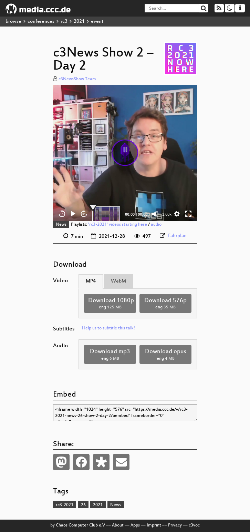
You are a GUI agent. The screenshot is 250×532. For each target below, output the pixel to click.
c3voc (194, 525)
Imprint (154, 525)
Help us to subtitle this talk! (108, 328)
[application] (125, 153)
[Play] (73, 214)
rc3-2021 (64, 505)
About (118, 525)
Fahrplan (177, 236)
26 (83, 505)
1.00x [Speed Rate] (166, 214)
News (61, 224)
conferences (41, 21)
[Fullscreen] (188, 214)
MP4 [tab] (91, 281)
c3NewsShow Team (77, 79)
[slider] (106, 214)
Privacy (175, 525)
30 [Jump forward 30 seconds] (83, 214)
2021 (79, 21)
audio (156, 224)
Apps (135, 525)
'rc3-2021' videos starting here (117, 224)
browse (13, 21)
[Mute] (155, 214)
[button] (125, 152)
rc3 (64, 21)
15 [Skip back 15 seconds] (61, 214)
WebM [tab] (118, 281)
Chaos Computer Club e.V (80, 525)
